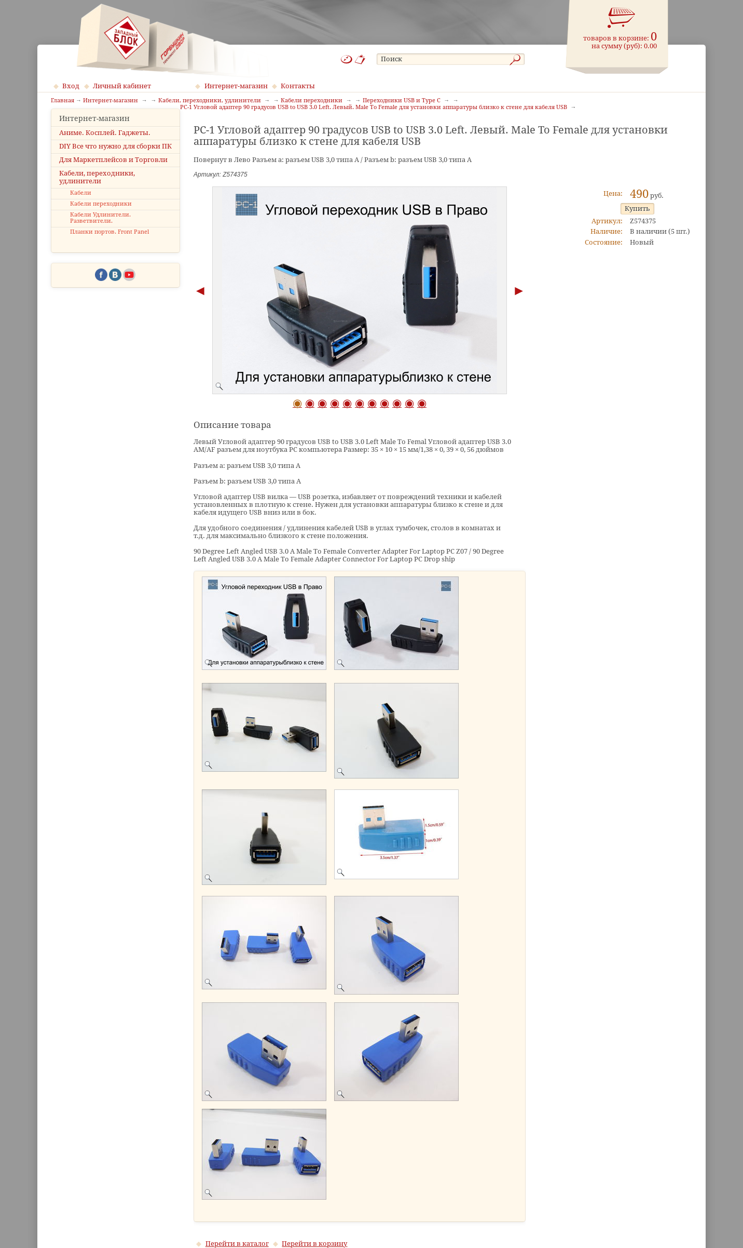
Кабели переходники (101, 219)
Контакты (298, 86)
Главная (62, 101)
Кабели (80, 209)
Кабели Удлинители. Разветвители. (100, 233)
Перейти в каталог (237, 1243)
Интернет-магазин (236, 86)
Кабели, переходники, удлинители (97, 192)
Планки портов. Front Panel (109, 248)
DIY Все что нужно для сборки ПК (115, 162)
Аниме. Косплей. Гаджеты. (104, 148)
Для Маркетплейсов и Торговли (113, 175)
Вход (70, 86)
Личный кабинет (122, 86)
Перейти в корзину (314, 1243)
